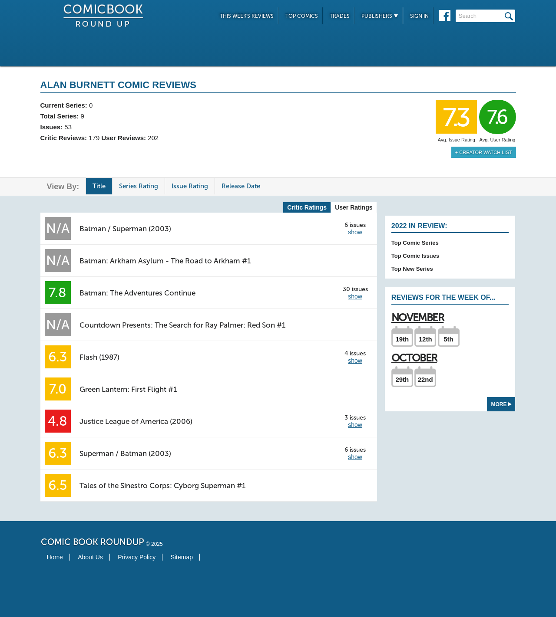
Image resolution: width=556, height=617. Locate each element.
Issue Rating (190, 186)
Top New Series (412, 269)
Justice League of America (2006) (135, 421)
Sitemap (182, 557)
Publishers (379, 16)
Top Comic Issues (415, 256)
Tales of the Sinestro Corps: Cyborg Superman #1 (162, 485)
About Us (90, 557)
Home (55, 557)
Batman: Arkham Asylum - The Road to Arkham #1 (165, 260)
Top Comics (301, 16)
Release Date (241, 186)
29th (402, 379)
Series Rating (138, 186)
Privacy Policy (137, 557)
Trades (340, 16)
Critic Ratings (307, 207)
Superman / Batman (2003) (125, 453)
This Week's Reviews (247, 16)
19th (402, 339)
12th (425, 339)
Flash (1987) (99, 357)
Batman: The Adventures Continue (137, 293)
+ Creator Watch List (483, 152)
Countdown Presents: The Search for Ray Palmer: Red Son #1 (182, 325)
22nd (425, 379)
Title (99, 186)
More (501, 404)
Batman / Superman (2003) (125, 228)
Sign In (419, 16)
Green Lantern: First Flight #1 (128, 389)
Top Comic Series (415, 243)
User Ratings (353, 207)
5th (448, 339)
